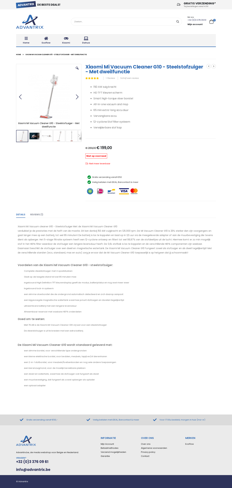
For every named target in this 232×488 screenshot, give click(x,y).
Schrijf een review (129, 78)
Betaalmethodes (109, 448)
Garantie (105, 456)
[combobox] (126, 22)
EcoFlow (189, 444)
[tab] (23, 214)
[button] (77, 70)
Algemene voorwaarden (154, 448)
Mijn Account (107, 444)
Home (18, 54)
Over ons (145, 444)
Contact (145, 456)
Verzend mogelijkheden (113, 452)
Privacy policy (148, 452)
